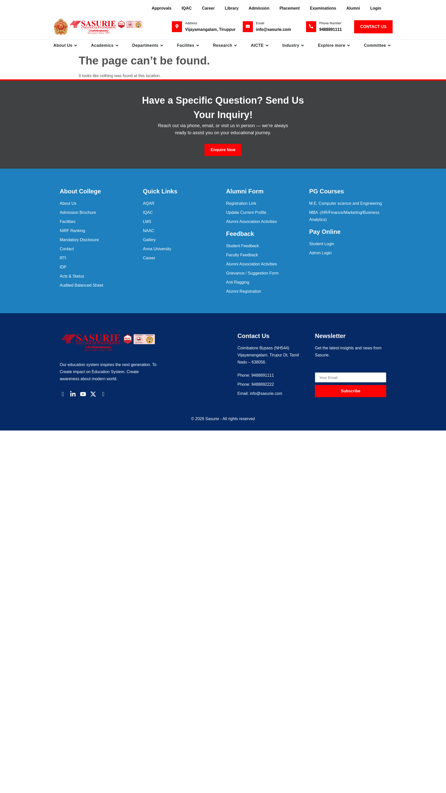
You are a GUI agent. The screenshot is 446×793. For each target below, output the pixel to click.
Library (231, 8)
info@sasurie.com (273, 29)
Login (375, 8)
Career (208, 8)
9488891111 (330, 29)
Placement (289, 8)
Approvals (161, 8)
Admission (259, 8)
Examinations (323, 8)
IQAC (186, 8)
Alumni (353, 8)
